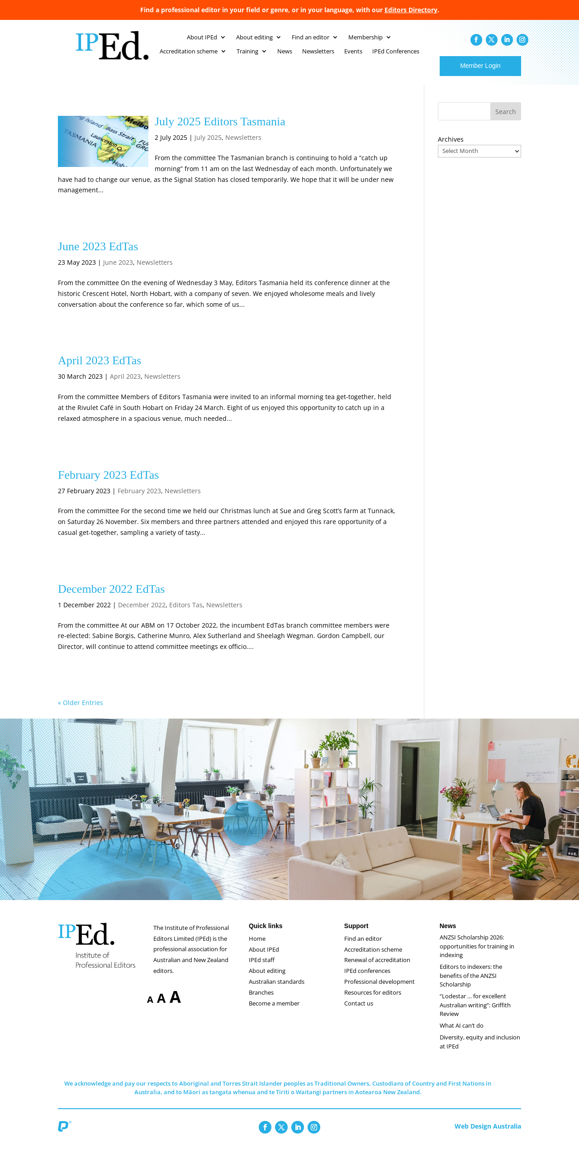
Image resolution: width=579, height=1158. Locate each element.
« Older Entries (80, 711)
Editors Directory (410, 9)
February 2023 (139, 500)
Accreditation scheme (373, 958)
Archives (451, 148)
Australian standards (276, 990)
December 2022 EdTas (111, 598)
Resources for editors (372, 1001)
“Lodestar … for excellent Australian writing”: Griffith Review (475, 1014)
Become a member (274, 1012)
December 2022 (142, 614)
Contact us (358, 1012)
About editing (267, 980)
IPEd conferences (367, 980)
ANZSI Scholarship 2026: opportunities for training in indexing (477, 955)
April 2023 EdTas (100, 369)
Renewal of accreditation (377, 969)
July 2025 (208, 146)
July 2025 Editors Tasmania (220, 130)
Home (257, 948)
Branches (261, 1001)
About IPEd (264, 958)
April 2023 (125, 385)
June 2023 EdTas (98, 255)
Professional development (379, 990)
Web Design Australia (488, 1135)
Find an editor (363, 948)
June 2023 (118, 271)
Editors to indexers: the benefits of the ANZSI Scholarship (471, 984)
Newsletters (243, 146)
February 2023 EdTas (108, 484)
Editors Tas (186, 614)
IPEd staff (262, 969)
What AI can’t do (462, 1034)
